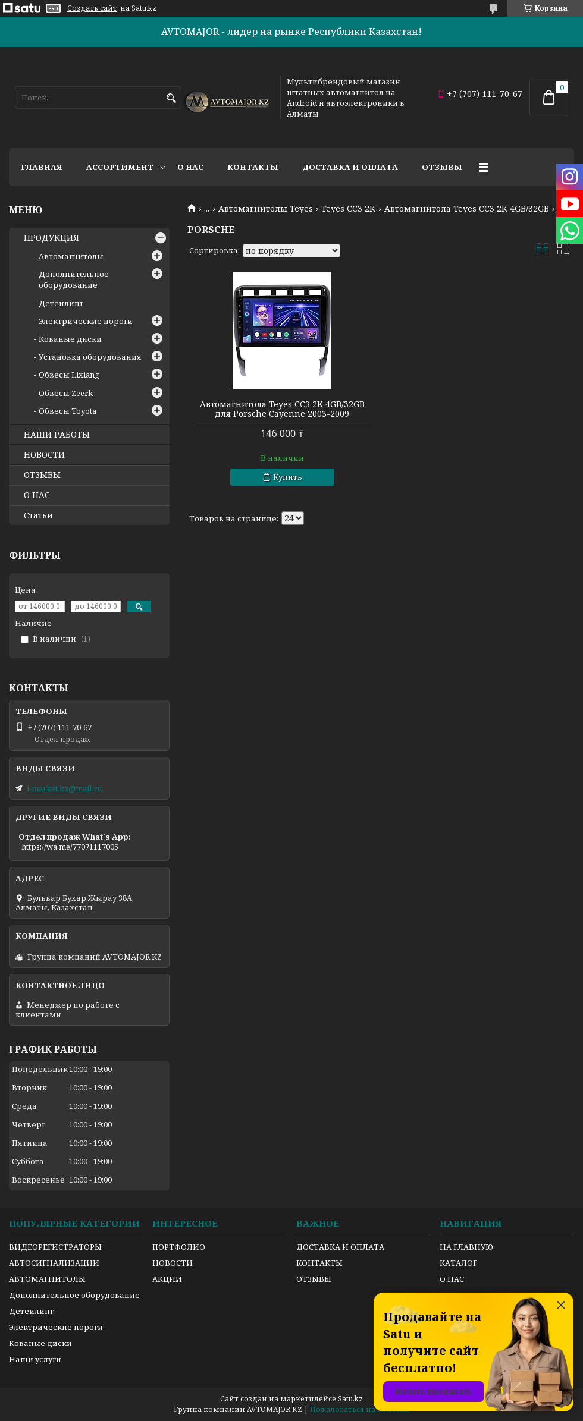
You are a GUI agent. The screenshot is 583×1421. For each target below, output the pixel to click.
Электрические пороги (86, 321)
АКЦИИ (167, 1279)
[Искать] (171, 98)
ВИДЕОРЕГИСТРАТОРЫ (55, 1246)
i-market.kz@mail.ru (64, 788)
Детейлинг (61, 303)
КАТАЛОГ (458, 1262)
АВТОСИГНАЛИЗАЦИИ (54, 1262)
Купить (287, 476)
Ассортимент (119, 167)
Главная (41, 167)
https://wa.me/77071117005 (69, 846)
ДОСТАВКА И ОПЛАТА (340, 1246)
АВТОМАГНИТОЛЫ (47, 1279)
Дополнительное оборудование (74, 279)
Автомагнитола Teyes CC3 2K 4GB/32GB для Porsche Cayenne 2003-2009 (282, 409)
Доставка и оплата (350, 167)
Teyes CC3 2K (348, 208)
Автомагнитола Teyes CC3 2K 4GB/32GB (466, 208)
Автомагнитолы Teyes (265, 208)
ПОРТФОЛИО (178, 1246)
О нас (190, 167)
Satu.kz (350, 1399)
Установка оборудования (90, 356)
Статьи (38, 515)
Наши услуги (35, 1359)
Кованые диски (70, 339)
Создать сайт (92, 8)
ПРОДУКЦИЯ (51, 237)
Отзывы (442, 167)
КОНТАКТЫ (319, 1262)
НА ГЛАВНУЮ (466, 1246)
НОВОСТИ (44, 454)
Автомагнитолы (71, 256)
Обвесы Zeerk (66, 393)
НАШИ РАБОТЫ (57, 434)
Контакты (252, 167)
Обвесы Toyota (67, 410)
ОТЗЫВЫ (42, 475)
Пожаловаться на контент (360, 1409)
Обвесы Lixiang (69, 374)
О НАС (37, 495)
